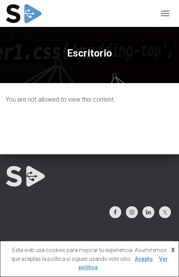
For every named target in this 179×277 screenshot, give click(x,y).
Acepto (144, 259)
